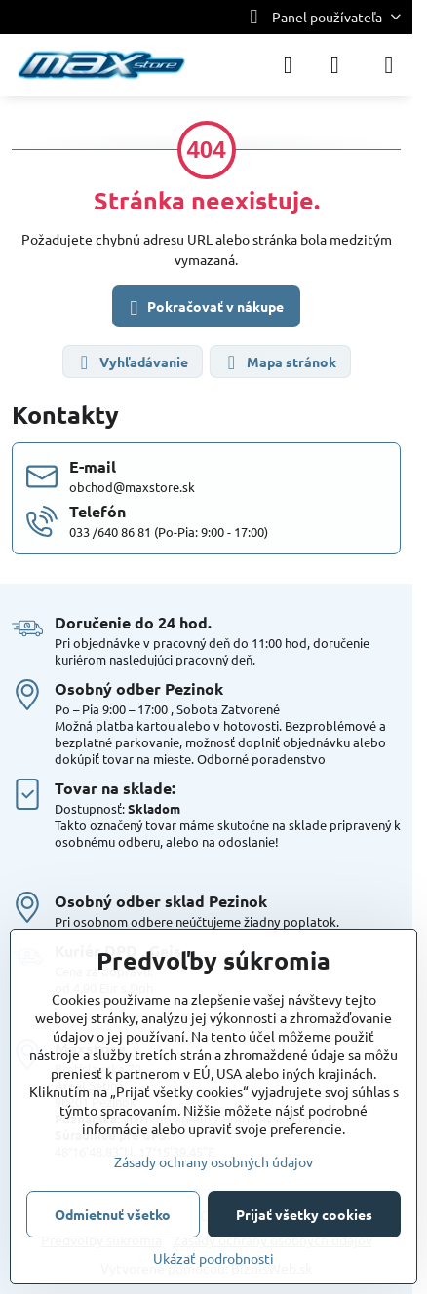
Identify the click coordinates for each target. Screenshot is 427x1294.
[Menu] (389, 65)
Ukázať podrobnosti (213, 1258)
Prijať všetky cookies (304, 1214)
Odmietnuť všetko (113, 1214)
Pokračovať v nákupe (204, 308)
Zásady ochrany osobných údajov (213, 1161)
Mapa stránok (279, 363)
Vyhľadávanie (131, 363)
